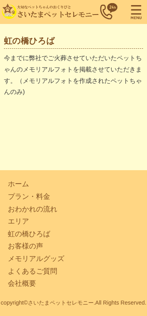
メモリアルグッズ (36, 259)
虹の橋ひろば (29, 234)
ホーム (18, 184)
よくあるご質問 (32, 271)
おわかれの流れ (32, 209)
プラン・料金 (29, 196)
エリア (18, 221)
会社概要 (22, 283)
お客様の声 (25, 246)
